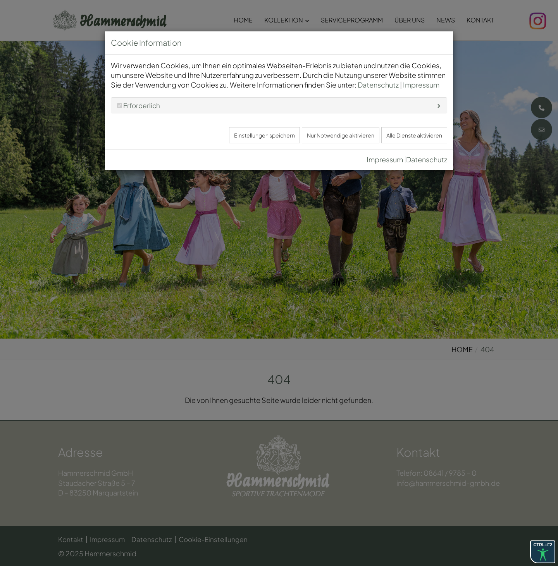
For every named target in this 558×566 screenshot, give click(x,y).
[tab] (279, 105)
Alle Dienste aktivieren (414, 135)
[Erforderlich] (119, 105)
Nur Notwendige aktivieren (340, 135)
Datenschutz (378, 84)
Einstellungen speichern (264, 135)
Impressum (421, 84)
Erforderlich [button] (141, 105)
